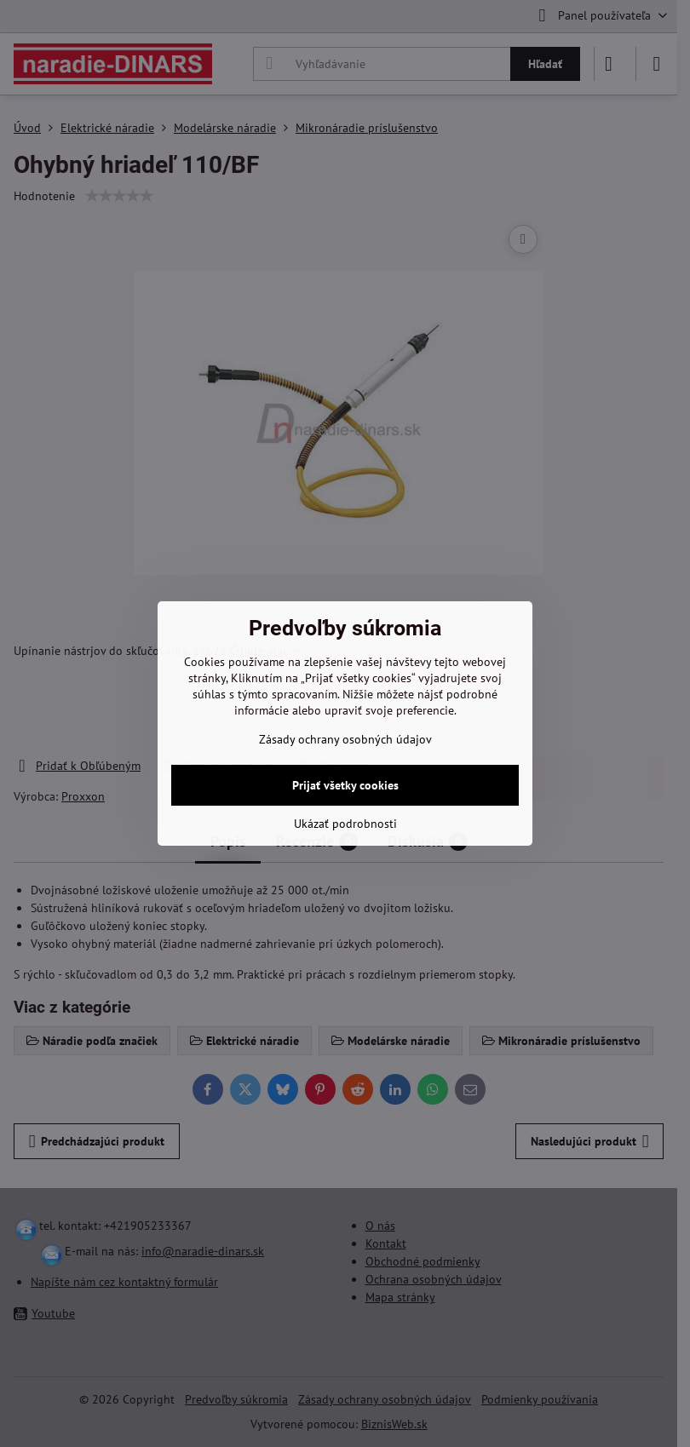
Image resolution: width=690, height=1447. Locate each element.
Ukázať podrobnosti (345, 823)
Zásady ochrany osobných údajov (345, 739)
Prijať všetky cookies (345, 785)
